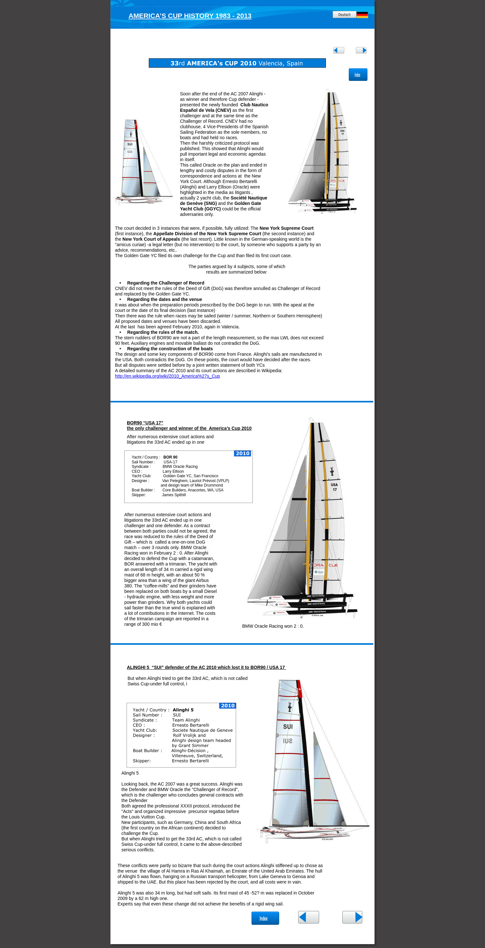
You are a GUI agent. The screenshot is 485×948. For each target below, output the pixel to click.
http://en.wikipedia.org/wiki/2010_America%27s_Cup (167, 376)
